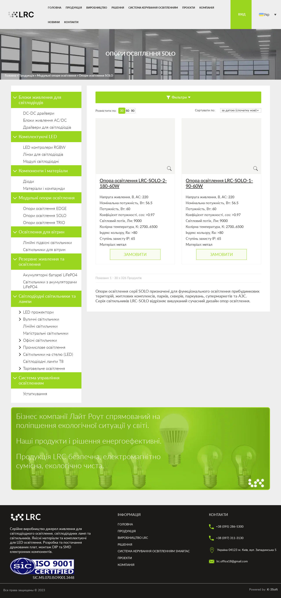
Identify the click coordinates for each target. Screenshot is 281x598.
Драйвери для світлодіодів (47, 128)
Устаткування (35, 394)
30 (122, 110)
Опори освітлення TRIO (44, 223)
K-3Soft (272, 589)
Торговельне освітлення (44, 369)
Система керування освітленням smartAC (154, 551)
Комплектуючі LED (38, 137)
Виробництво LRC (133, 537)
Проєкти (188, 7)
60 (127, 110)
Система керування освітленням (153, 7)
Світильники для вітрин (44, 250)
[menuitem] (268, 14)
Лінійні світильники (40, 326)
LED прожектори (38, 312)
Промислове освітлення (44, 348)
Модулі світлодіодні (41, 162)
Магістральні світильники (45, 334)
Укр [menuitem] (266, 14)
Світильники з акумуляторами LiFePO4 (50, 284)
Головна (54, 7)
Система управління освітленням (39, 380)
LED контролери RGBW (44, 148)
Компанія (206, 7)
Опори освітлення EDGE (45, 209)
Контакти (71, 22)
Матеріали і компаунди (44, 189)
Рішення (118, 7)
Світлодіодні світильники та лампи (47, 299)
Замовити (135, 255)
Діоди (28, 182)
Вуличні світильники (41, 319)
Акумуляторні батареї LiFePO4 (50, 275)
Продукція (74, 7)
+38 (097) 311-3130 (226, 538)
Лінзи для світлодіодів (43, 155)
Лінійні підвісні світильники (47, 243)
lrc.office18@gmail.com (228, 561)
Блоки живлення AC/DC (45, 121)
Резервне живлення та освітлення (41, 262)
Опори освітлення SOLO (44, 216)
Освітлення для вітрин (41, 232)
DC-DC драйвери (38, 114)
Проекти (125, 558)
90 (133, 110)
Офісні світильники (40, 341)
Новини (54, 22)
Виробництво (96, 7)
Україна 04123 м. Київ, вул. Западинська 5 (242, 550)
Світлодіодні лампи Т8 (43, 362)
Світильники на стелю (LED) (48, 355)
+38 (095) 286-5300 (226, 526)
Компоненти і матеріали (43, 171)
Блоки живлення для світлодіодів (40, 100)
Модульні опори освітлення (56, 75)
